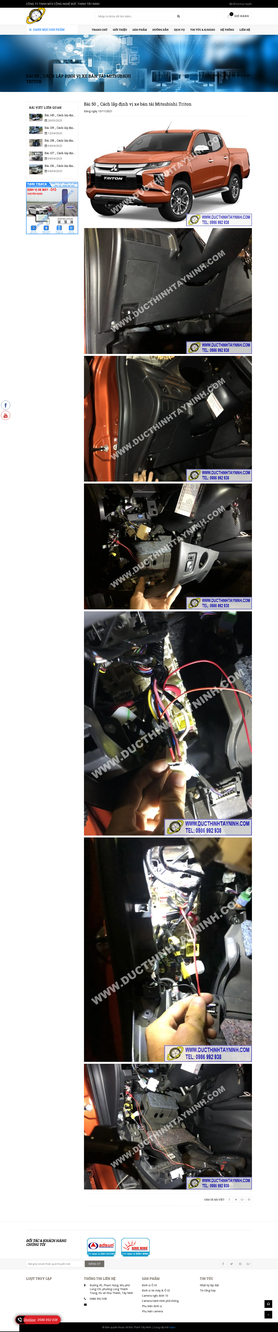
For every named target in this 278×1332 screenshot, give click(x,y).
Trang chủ (99, 29)
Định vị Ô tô (149, 1285)
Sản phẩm (139, 29)
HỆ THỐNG (227, 29)
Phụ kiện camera (152, 1311)
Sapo (172, 1327)
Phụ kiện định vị (152, 1306)
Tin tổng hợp (208, 1290)
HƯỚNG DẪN (160, 29)
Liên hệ (244, 29)
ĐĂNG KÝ (94, 1264)
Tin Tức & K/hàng (202, 29)
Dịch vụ (179, 29)
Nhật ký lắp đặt (209, 1285)
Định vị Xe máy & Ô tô (156, 1290)
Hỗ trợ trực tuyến (241, 4)
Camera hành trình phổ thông (160, 1301)
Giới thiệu (120, 29)
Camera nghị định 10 (155, 1295)
